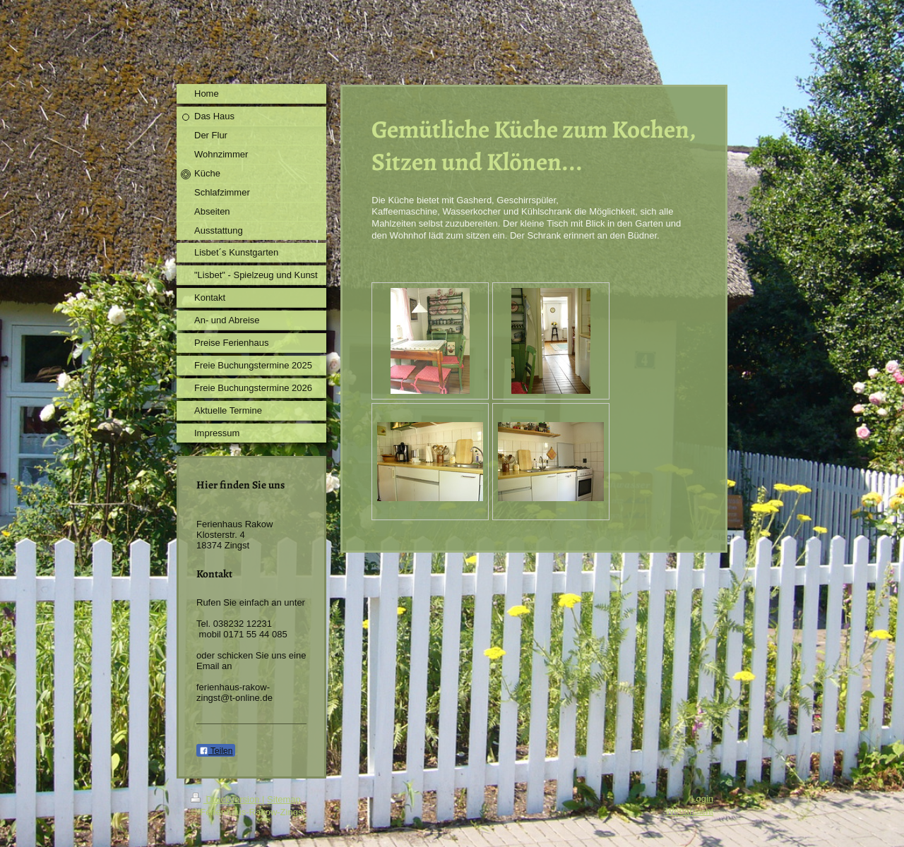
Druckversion (226, 799)
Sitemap (284, 799)
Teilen (215, 751)
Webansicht (689, 811)
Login (702, 798)
